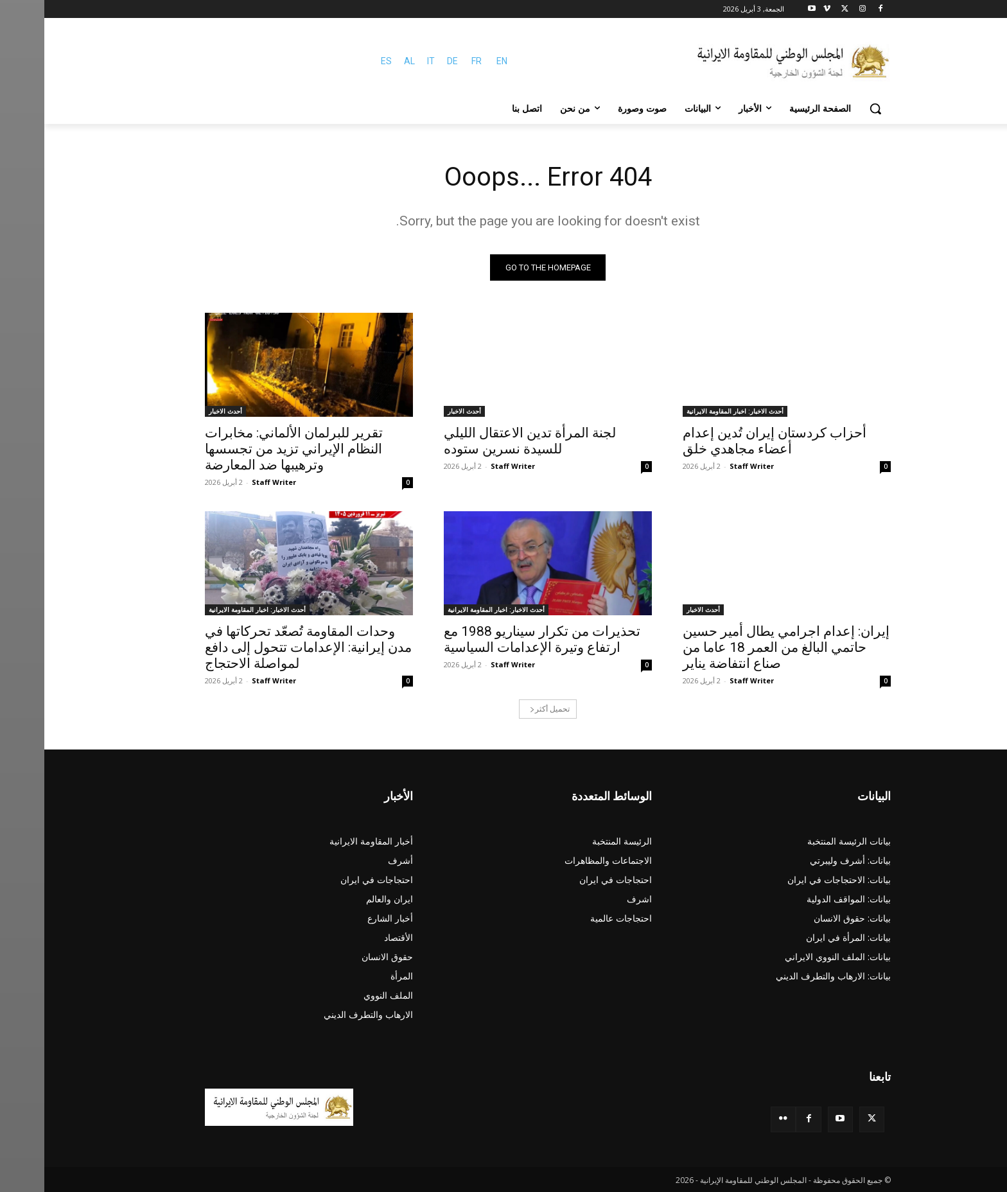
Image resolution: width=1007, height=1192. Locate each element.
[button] (831, 108)
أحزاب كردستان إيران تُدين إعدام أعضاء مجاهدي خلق (730, 441)
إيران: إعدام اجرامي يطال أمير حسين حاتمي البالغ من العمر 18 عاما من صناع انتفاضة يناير (741, 647)
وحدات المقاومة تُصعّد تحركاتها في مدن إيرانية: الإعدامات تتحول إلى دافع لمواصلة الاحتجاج (264, 647)
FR (432, 61)
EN (457, 61)
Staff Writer (707, 466)
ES (342, 61)
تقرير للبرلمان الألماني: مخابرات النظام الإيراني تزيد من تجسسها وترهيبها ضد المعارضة (249, 449)
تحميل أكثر (505, 708)
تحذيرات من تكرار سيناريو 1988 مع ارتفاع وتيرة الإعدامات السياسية (497, 639)
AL (365, 61)
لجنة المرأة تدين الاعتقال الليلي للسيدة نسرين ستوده (485, 441)
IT (386, 61)
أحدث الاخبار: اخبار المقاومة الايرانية (690, 411)
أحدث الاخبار (420, 411)
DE (408, 61)
